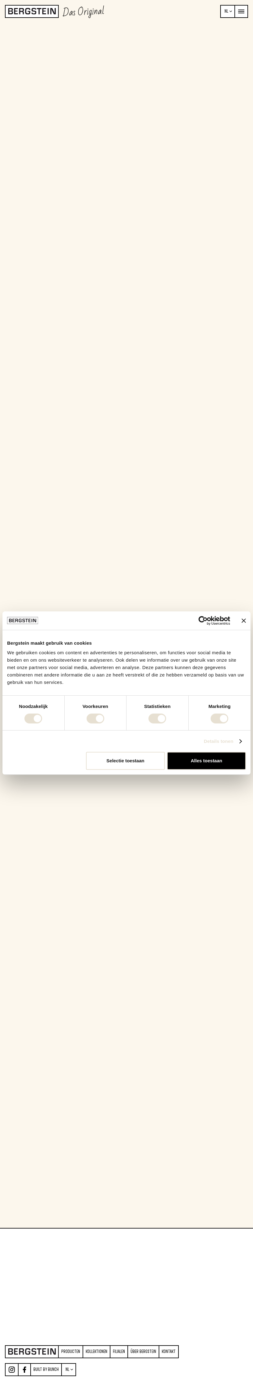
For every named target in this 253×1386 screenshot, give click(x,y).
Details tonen (218, 741)
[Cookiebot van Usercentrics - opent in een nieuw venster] (203, 620)
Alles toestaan (206, 760)
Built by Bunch (46, 1369)
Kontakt (169, 1351)
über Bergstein (143, 1351)
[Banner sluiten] (244, 620)
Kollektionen (96, 1351)
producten (70, 1351)
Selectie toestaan (125, 760)
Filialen (119, 1351)
